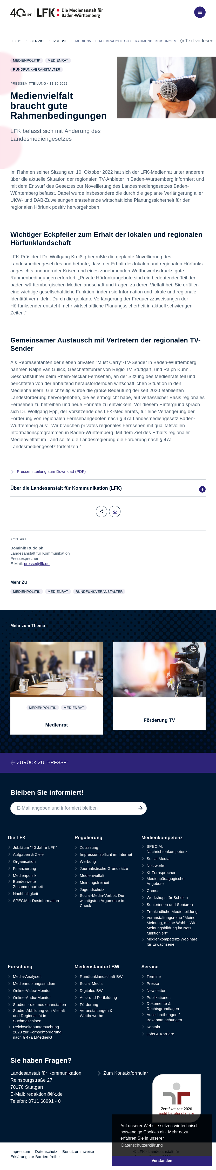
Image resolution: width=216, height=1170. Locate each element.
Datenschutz (46, 1151)
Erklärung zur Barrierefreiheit (36, 1156)
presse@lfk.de (37, 563)
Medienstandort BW (97, 966)
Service (149, 966)
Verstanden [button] (162, 1161)
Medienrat (59, 60)
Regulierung (88, 837)
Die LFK (17, 837)
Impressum (20, 1151)
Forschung (20, 966)
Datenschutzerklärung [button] (142, 1145)
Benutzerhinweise (78, 1151)
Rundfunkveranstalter (38, 70)
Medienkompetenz (162, 837)
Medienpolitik (28, 60)
